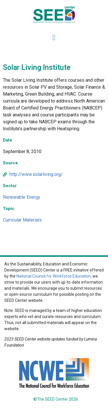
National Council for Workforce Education (53, 276)
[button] (54, 38)
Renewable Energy (21, 197)
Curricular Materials (22, 220)
